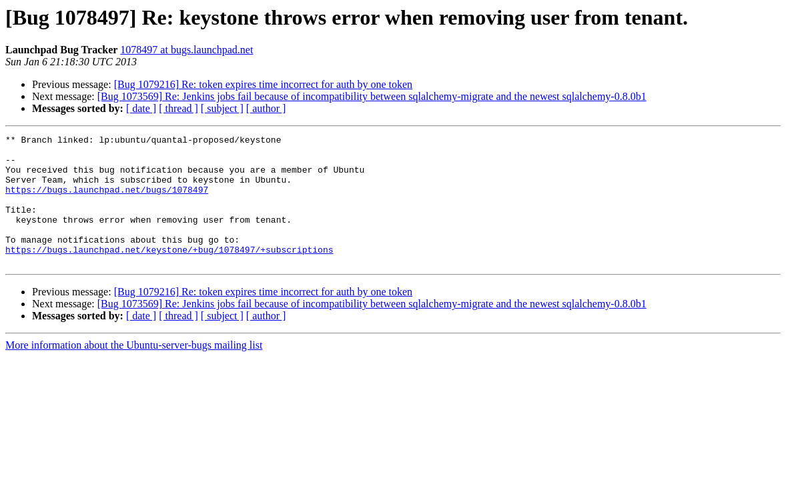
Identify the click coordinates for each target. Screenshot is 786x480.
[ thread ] (178, 108)
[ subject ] (222, 108)
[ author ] (266, 108)
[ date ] (141, 108)
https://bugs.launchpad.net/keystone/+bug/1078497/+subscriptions (169, 273)
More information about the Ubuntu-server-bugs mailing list (133, 371)
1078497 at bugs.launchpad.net (186, 49)
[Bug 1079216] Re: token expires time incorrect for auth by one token (263, 84)
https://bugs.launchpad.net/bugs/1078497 (106, 201)
